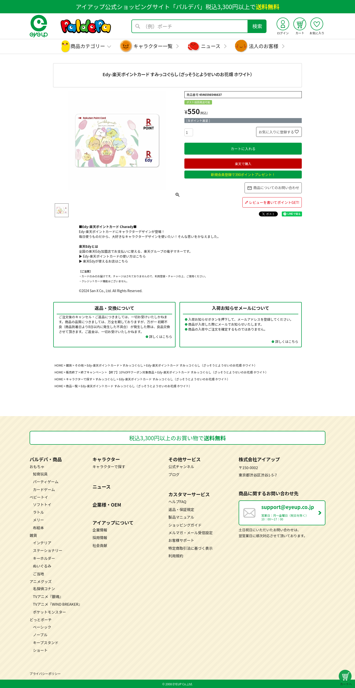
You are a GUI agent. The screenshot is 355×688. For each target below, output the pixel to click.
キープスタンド (45, 642)
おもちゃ (37, 466)
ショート (40, 650)
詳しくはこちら (160, 336)
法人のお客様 (263, 46)
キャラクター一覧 (153, 46)
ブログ (173, 474)
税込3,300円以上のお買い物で (177, 438)
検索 (257, 26)
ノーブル (40, 634)
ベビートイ (39, 497)
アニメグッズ (41, 581)
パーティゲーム (45, 481)
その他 (79, 365)
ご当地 (38, 573)
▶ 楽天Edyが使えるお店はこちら (103, 261)
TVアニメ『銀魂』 (48, 596)
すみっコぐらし (105, 379)
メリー (38, 519)
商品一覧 (72, 386)
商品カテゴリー (88, 46)
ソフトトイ (42, 504)
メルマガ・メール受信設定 (190, 532)
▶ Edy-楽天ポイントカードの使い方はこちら (112, 256)
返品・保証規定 (181, 509)
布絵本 (38, 527)
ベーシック (42, 627)
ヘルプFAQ (177, 501)
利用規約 (175, 555)
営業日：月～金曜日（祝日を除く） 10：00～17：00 (293, 512)
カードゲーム (44, 489)
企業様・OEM (106, 504)
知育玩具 (40, 473)
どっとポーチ (41, 619)
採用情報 (99, 537)
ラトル (38, 512)
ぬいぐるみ (42, 565)
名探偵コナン (44, 588)
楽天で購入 (243, 163)
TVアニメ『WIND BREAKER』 (57, 604)
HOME (58, 365)
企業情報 (99, 529)
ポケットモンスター (49, 612)
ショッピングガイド (185, 525)
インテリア (42, 542)
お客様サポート (181, 540)
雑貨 (69, 365)
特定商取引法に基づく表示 (190, 548)
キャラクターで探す (79, 379)
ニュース (210, 46)
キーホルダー (44, 558)
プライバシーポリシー (45, 673)
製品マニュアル (181, 517)
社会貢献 (99, 545)
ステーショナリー (47, 550)
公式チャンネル (181, 466)
